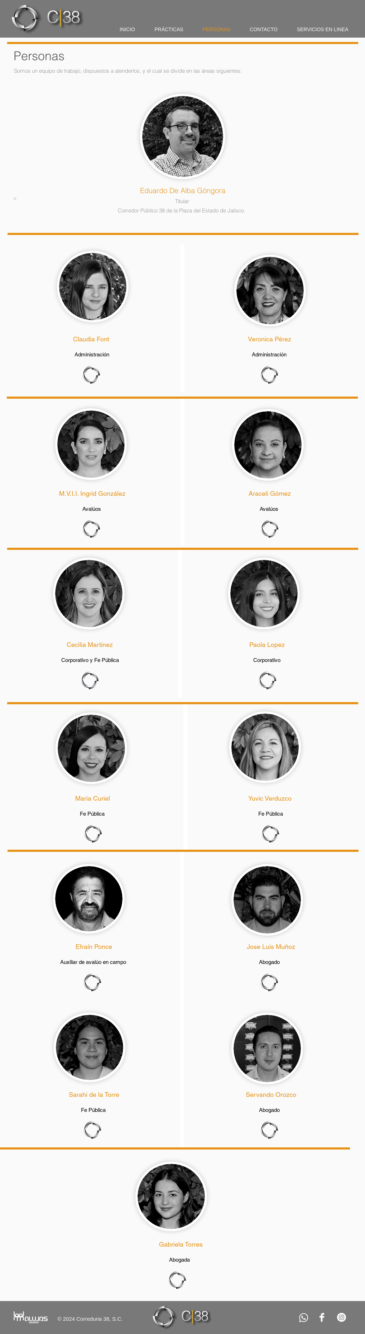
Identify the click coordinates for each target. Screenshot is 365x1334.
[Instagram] (341, 1317)
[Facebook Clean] (321, 1317)
